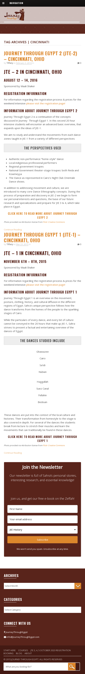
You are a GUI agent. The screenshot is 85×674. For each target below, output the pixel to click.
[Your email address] (42, 519)
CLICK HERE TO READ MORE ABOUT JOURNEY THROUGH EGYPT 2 (42, 216)
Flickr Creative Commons (54, 222)
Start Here (10, 650)
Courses (23, 650)
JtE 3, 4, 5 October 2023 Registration (51, 650)
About (28, 653)
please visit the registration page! (45, 103)
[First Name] (42, 509)
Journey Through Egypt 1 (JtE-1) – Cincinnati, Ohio (42, 237)
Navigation (16, 3)
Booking (8, 653)
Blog (19, 653)
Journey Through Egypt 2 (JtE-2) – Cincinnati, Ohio (40, 56)
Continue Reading (13, 229)
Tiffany (10, 63)
